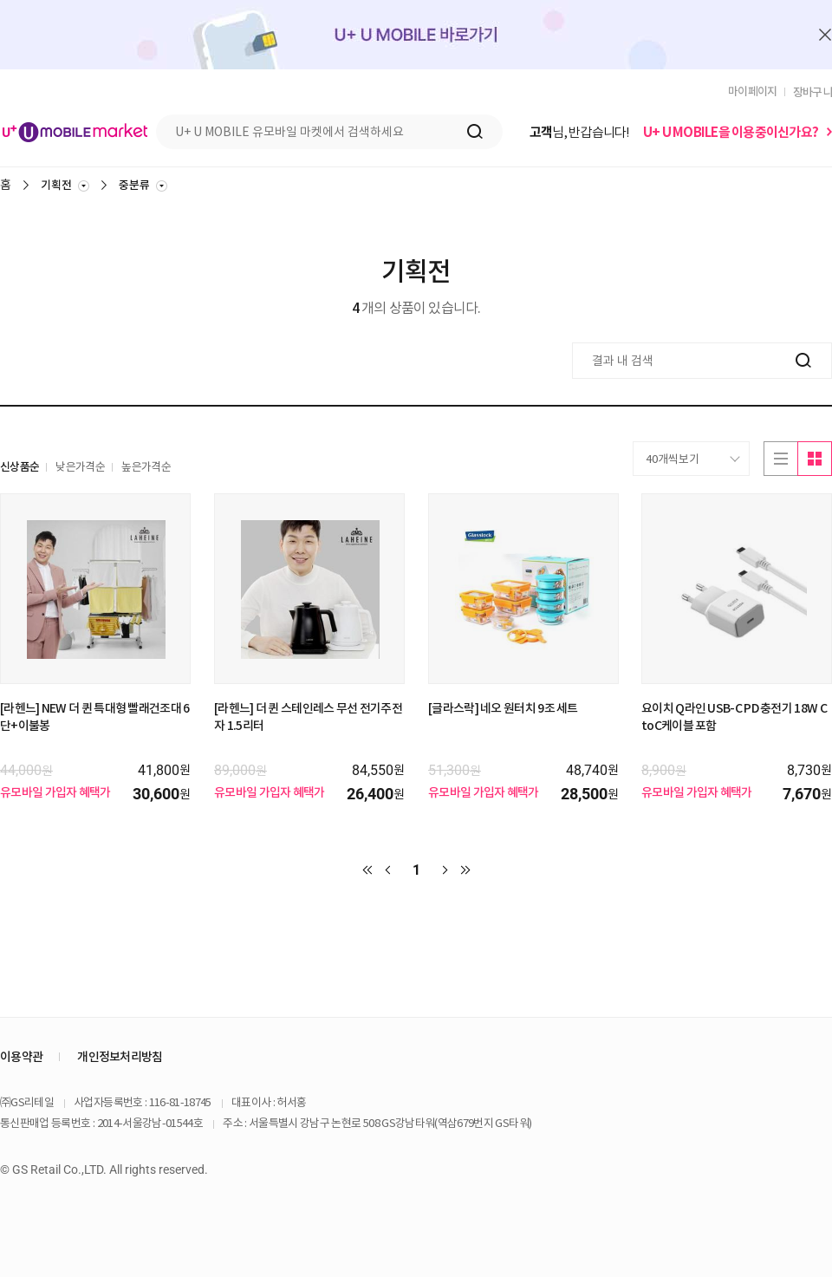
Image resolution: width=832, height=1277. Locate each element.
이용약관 (21, 1057)
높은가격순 (146, 466)
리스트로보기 (780, 458)
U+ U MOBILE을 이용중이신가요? (730, 132)
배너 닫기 (825, 35)
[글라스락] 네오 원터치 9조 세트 (503, 708)
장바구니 (812, 92)
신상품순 (19, 466)
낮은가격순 (80, 466)
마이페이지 (752, 91)
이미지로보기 (814, 458)
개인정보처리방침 (119, 1057)
